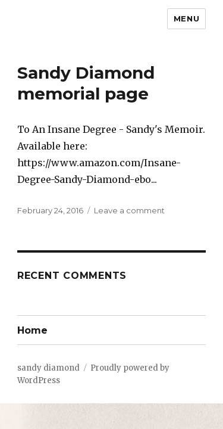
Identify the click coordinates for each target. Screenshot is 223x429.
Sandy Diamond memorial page (86, 83)
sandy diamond (48, 368)
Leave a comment (129, 210)
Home (32, 330)
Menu (186, 18)
